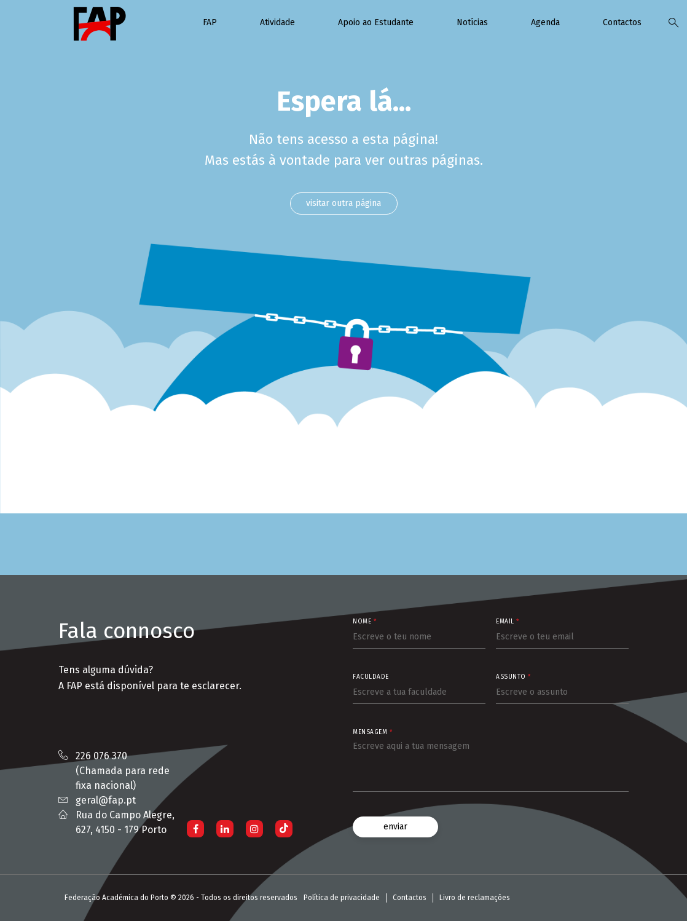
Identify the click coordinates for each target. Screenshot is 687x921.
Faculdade (371, 677)
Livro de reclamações (474, 897)
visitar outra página (343, 203)
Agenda (545, 22)
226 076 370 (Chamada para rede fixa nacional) (123, 770)
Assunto (513, 677)
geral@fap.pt (106, 800)
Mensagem (372, 732)
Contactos (622, 22)
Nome (364, 621)
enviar (395, 826)
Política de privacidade (342, 897)
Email (507, 621)
